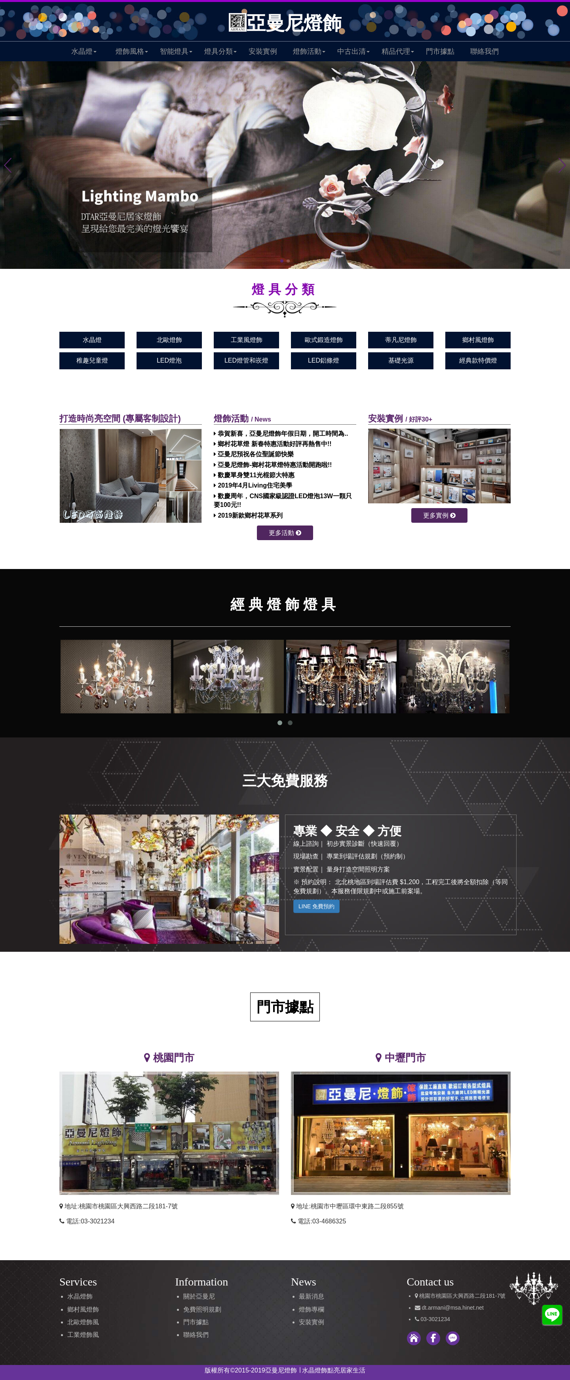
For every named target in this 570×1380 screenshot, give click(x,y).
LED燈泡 (169, 360)
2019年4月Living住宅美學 (253, 485)
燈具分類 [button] (220, 51)
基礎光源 (401, 360)
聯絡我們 (484, 51)
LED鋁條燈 (323, 360)
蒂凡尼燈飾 (401, 339)
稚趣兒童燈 (92, 360)
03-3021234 (435, 1319)
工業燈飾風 (83, 1334)
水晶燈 (92, 339)
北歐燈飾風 (83, 1322)
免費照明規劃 (202, 1309)
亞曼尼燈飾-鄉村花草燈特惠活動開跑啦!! (273, 464)
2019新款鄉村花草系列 (248, 515)
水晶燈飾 (80, 1296)
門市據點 (440, 51)
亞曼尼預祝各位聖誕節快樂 (254, 454)
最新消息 (311, 1296)
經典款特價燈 (478, 360)
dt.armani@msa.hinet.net (452, 1307)
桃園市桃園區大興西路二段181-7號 (462, 1296)
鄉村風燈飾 (478, 339)
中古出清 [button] (353, 51)
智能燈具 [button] (176, 51)
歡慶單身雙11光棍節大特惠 (254, 475)
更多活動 (285, 532)
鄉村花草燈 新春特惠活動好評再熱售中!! (273, 443)
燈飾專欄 (311, 1309)
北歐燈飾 (169, 339)
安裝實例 (263, 51)
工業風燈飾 (246, 339)
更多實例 (439, 515)
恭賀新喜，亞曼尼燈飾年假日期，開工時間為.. (281, 433)
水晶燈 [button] (84, 51)
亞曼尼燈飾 (285, 23)
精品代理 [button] (398, 51)
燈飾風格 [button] (132, 51)
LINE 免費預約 (316, 906)
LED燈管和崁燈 (246, 360)
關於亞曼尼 (199, 1296)
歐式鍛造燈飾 (324, 339)
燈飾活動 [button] (309, 51)
